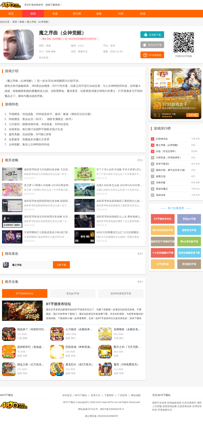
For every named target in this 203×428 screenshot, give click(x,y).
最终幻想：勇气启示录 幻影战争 (170, 170)
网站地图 (136, 395)
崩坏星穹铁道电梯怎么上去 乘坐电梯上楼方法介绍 (119, 216)
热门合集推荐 (176, 208)
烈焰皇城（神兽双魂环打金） (83, 346)
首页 (11, 13)
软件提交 (67, 395)
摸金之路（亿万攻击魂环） (33, 364)
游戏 (33, 13)
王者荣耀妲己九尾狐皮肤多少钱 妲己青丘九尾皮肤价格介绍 (47, 232)
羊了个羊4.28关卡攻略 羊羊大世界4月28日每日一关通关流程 (119, 169)
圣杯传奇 (160, 195)
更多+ (140, 160)
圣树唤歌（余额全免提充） (130, 329)
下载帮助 (109, 395)
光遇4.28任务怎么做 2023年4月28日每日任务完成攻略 (119, 185)
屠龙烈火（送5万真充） (79, 364)
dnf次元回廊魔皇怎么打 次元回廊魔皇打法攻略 (119, 232)
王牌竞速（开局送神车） (169, 157)
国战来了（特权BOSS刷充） (34, 329)
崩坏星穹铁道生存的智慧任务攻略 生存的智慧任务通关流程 (47, 216)
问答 (121, 13)
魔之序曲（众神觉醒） (168, 145)
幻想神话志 (162, 138)
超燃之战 (160, 176)
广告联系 (122, 395)
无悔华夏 (160, 182)
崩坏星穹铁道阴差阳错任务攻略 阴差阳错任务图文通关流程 (47, 200)
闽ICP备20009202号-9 (112, 409)
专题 (55, 13)
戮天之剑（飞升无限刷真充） (131, 346)
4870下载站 (80, 395)
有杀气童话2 (162, 163)
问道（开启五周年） (166, 151)
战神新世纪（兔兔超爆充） (33, 346)
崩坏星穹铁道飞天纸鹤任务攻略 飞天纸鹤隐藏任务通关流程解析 (47, 169)
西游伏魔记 (162, 188)
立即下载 (192, 115)
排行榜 (77, 13)
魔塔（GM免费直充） (127, 364)
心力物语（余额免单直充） (81, 329)
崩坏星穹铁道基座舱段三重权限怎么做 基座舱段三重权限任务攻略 (119, 200)
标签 (143, 13)
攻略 (99, 13)
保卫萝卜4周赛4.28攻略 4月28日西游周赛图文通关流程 (47, 185)
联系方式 (95, 395)
